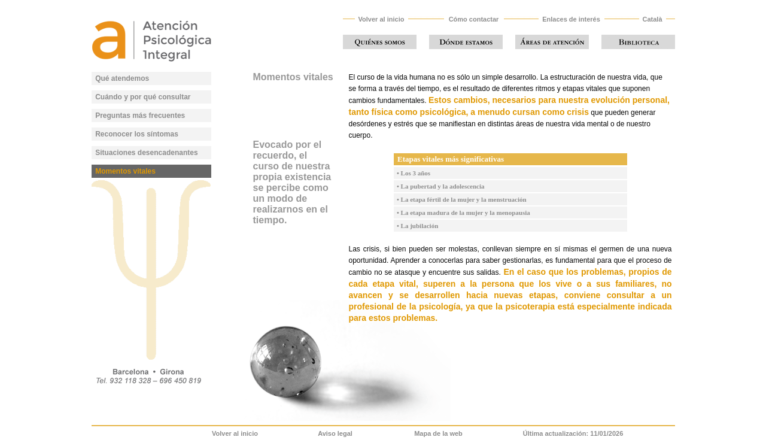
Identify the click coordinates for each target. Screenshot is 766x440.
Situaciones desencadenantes (146, 152)
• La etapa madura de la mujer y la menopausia (462, 212)
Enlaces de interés (571, 19)
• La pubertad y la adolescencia (439, 186)
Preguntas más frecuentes (140, 115)
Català (652, 19)
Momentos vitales (125, 171)
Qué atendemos (122, 78)
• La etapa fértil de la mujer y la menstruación (460, 199)
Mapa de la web (438, 433)
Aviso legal (335, 433)
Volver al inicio (381, 19)
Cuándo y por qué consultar (142, 97)
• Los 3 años (412, 173)
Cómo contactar (474, 19)
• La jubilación (416, 225)
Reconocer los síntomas (136, 134)
